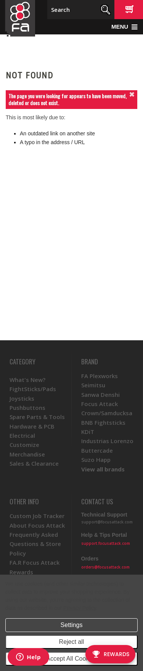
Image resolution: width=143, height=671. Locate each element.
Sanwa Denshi (100, 394)
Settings (72, 625)
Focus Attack (99, 404)
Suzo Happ (96, 459)
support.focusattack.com (105, 543)
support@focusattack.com (107, 522)
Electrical (22, 435)
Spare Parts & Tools (37, 417)
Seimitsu (93, 385)
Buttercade (97, 450)
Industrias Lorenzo (107, 441)
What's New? (27, 379)
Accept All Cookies (71, 658)
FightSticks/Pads (33, 389)
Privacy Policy (79, 608)
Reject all (71, 642)
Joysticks (22, 398)
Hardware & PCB (32, 426)
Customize (24, 444)
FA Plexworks (99, 376)
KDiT (87, 431)
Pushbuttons (27, 407)
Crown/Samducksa (106, 413)
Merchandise (27, 454)
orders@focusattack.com (105, 567)
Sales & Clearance (34, 463)
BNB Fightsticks (103, 422)
